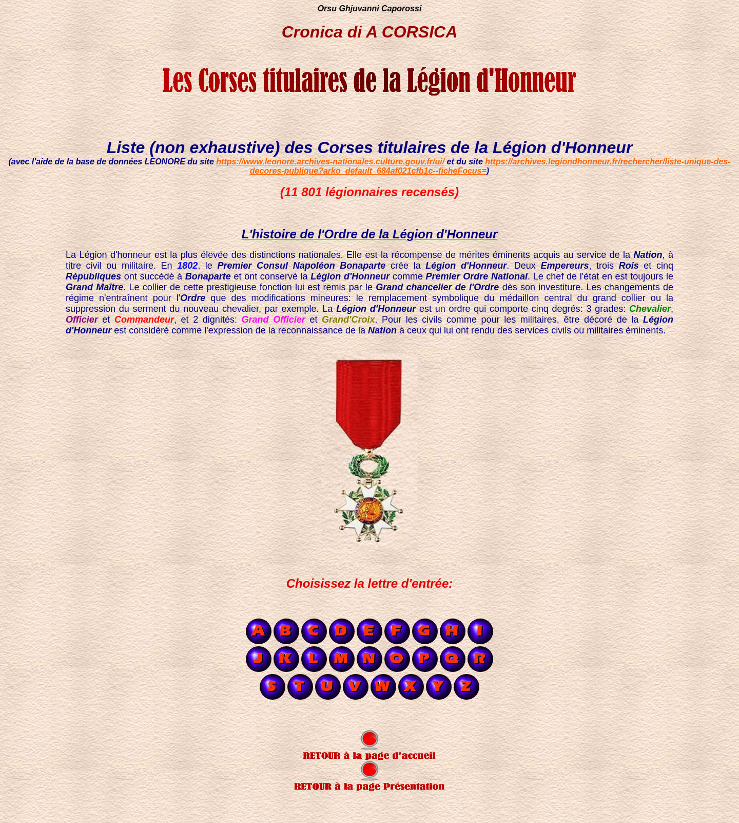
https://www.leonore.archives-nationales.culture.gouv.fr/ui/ (330, 161)
